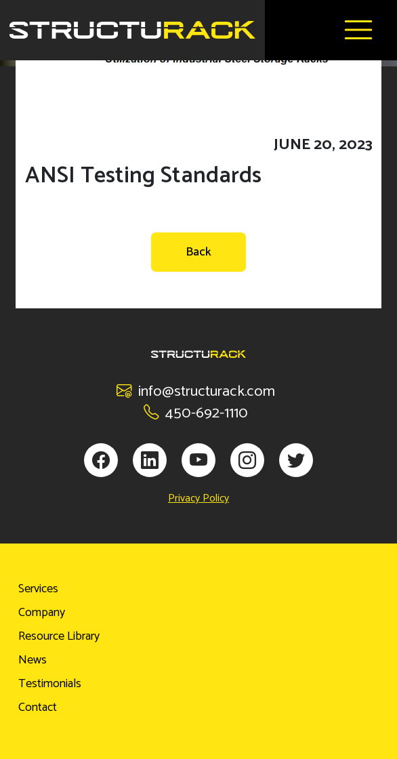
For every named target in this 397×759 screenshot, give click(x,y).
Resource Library (59, 636)
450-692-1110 (196, 413)
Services (38, 589)
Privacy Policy (198, 499)
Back (198, 252)
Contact (37, 707)
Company (41, 612)
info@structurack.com (196, 391)
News (32, 660)
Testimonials (49, 684)
